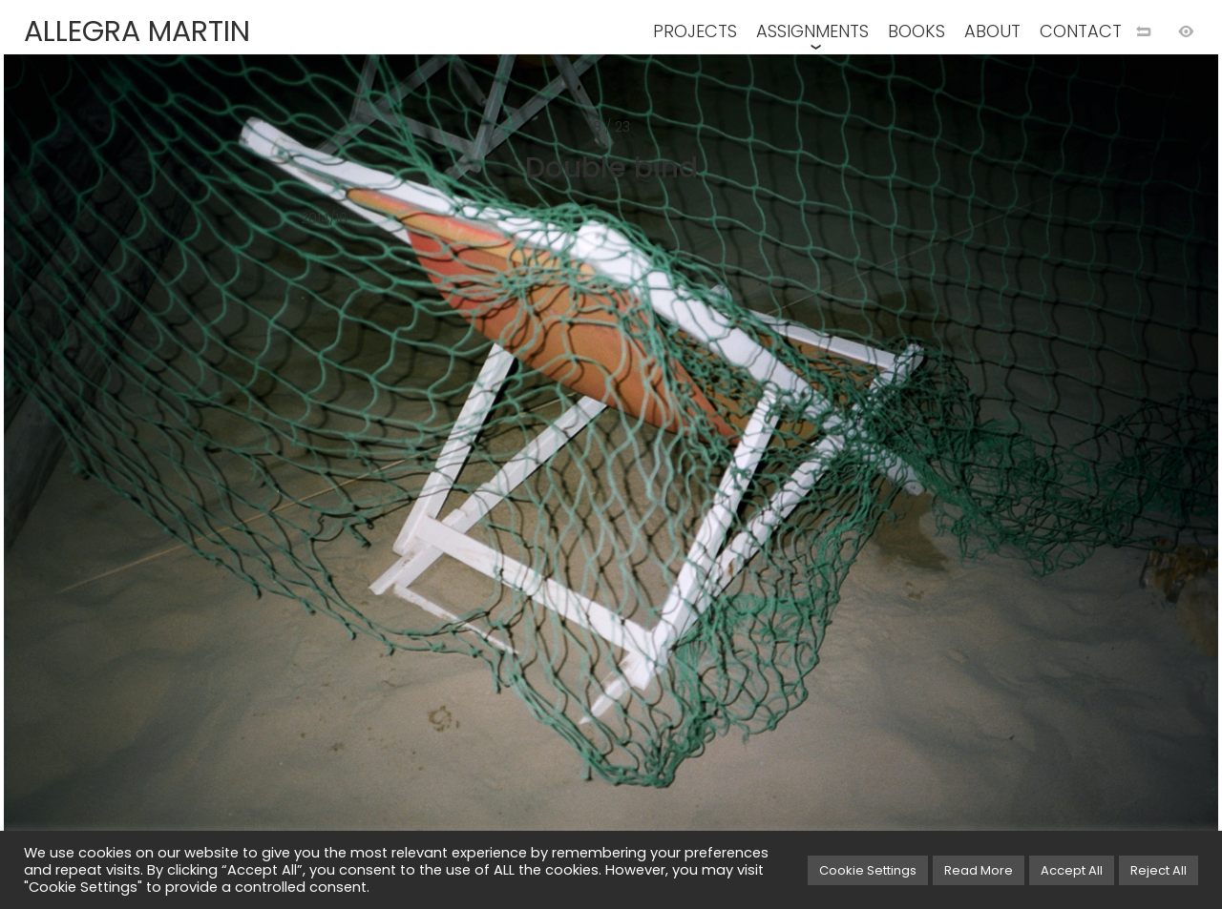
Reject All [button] (1158, 870)
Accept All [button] (1072, 870)
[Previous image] (305, 485)
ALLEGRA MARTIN (137, 31)
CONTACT (1081, 31)
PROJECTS (695, 31)
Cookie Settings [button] (867, 870)
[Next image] (916, 485)
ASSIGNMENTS (812, 31)
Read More (978, 870)
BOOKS (916, 31)
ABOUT (992, 31)
